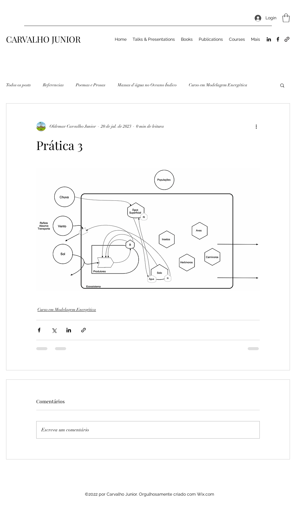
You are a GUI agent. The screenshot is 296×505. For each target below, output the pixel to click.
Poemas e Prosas (90, 85)
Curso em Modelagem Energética (218, 85)
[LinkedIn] (269, 39)
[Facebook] (278, 39)
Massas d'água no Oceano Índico (147, 85)
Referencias (53, 85)
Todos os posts (18, 85)
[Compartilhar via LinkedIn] (69, 330)
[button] (286, 18)
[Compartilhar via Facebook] (39, 330)
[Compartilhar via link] (83, 330)
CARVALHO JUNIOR (43, 39)
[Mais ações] (256, 126)
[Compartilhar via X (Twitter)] (54, 330)
